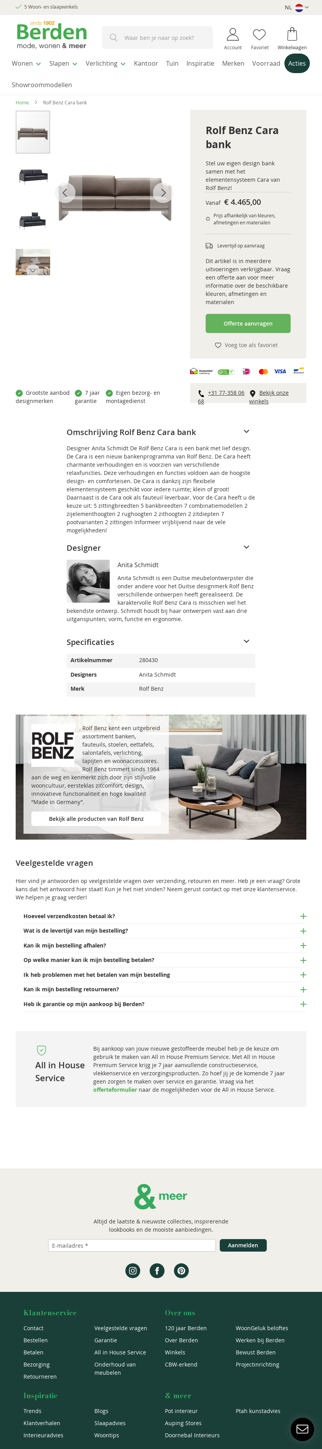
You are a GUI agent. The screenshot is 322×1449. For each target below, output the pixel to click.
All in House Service (120, 1352)
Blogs (101, 1411)
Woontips (106, 1435)
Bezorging (37, 1364)
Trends (33, 1411)
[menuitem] (29, 62)
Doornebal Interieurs (192, 1435)
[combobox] (157, 37)
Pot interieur (181, 1411)
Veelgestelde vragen (120, 1328)
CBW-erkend (181, 1364)
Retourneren (40, 1376)
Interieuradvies (43, 1435)
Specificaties (90, 637)
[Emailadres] (131, 1245)
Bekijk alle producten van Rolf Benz (96, 814)
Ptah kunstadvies (258, 1411)
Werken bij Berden (260, 1340)
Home (22, 98)
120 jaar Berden (186, 1328)
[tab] (161, 427)
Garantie (105, 1340)
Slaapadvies (110, 1423)
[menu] (161, 72)
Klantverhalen (42, 1423)
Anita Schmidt (138, 560)
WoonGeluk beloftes (262, 1328)
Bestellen (36, 1340)
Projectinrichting (257, 1364)
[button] (297, 7)
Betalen (33, 1352)
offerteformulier (115, 1085)
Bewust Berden (256, 1352)
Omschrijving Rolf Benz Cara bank (131, 427)
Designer (84, 543)
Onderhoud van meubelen (115, 1368)
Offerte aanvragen (248, 318)
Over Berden (181, 1340)
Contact (33, 1328)
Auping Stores (183, 1423)
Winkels (175, 1352)
